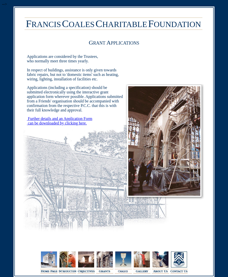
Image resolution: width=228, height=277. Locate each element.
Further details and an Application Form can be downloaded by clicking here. (55, 120)
